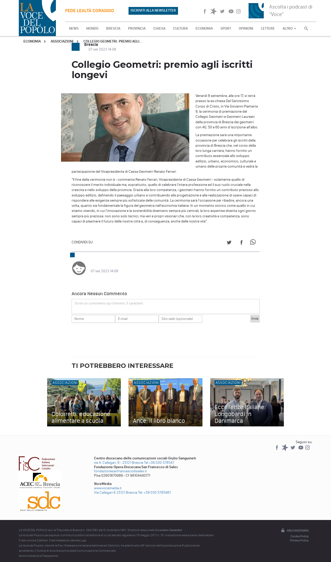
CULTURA (180, 28)
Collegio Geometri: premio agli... (112, 41)
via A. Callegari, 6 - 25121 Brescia (118, 457)
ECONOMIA (204, 28)
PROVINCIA (137, 28)
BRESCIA (113, 28)
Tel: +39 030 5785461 (154, 487)
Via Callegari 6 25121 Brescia (115, 487)
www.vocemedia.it (108, 483)
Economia (32, 41)
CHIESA (159, 28)
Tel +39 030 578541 (159, 457)
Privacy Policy (299, 535)
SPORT (225, 28)
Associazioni (62, 41)
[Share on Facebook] (241, 243)
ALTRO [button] (289, 28)
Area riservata (294, 525)
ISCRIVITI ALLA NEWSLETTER (153, 10)
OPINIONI (246, 28)
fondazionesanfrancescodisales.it (120, 466)
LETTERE (268, 28)
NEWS (74, 28)
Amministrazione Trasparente (38, 550)
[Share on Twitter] (229, 243)
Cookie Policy (300, 531)
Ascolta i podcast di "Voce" (290, 10)
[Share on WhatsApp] (254, 243)
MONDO (92, 28)
